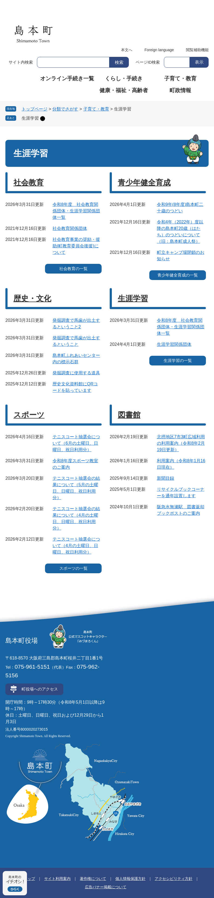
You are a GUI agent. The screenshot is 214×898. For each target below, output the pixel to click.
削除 (42, 118)
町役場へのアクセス (40, 689)
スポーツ (28, 415)
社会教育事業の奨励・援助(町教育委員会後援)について (76, 246)
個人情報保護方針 (130, 878)
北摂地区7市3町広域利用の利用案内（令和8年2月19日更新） (181, 443)
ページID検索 (148, 62)
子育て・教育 (180, 78)
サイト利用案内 (57, 878)
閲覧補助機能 (197, 50)
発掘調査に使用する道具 (76, 373)
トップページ (34, 109)
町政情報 (180, 90)
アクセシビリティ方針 (173, 878)
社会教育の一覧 (73, 268)
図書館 (129, 415)
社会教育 (28, 182)
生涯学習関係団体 (174, 344)
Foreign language (159, 50)
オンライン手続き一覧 (67, 78)
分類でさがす (65, 109)
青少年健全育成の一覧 (177, 275)
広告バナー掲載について (105, 887)
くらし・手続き (124, 78)
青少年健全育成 (144, 182)
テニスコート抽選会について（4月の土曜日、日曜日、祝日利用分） (76, 545)
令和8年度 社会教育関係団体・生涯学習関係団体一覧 (76, 211)
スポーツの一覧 (73, 568)
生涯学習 (30, 118)
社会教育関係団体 (70, 228)
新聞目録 (165, 478)
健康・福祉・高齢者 (123, 90)
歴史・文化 (32, 298)
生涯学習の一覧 (178, 360)
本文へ (126, 50)
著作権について (93, 878)
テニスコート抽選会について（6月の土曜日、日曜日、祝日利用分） (76, 443)
